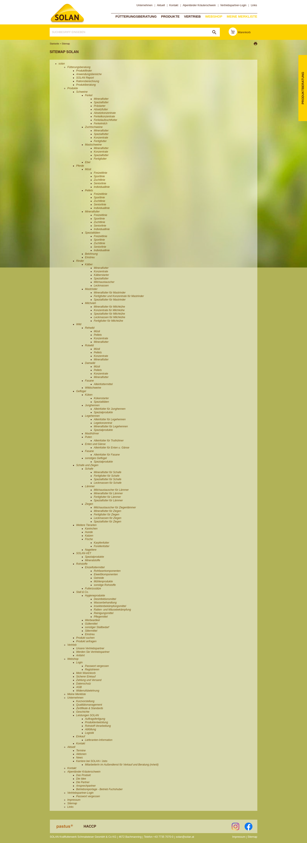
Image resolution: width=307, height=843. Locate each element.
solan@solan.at (185, 836)
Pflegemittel (101, 616)
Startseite (54, 43)
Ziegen (89, 503)
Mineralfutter (101, 98)
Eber (87, 162)
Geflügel (81, 391)
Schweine (82, 91)
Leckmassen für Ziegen (107, 518)
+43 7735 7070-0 (163, 836)
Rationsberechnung (87, 81)
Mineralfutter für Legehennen (111, 426)
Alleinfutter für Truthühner (109, 440)
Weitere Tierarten (86, 525)
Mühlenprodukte (103, 581)
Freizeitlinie (100, 172)
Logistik (89, 732)
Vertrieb (192, 16)
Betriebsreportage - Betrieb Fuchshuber (99, 789)
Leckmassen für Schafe (107, 482)
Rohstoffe (81, 563)
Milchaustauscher (104, 282)
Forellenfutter (101, 546)
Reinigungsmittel (103, 613)
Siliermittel (91, 630)
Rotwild (89, 345)
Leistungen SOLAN (87, 715)
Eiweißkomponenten (106, 574)
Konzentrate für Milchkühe (109, 310)
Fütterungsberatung (135, 16)
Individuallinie (102, 186)
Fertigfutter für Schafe (106, 475)
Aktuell (161, 5)
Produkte (170, 16)
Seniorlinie (100, 183)
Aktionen (81, 754)
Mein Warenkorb (86, 673)
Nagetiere (90, 549)
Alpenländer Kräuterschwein (199, 5)
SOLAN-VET (83, 553)
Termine (81, 750)
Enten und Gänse (95, 444)
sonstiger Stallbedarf (97, 627)
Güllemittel (91, 623)
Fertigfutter (100, 141)
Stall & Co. (82, 592)
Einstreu (90, 257)
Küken (88, 394)
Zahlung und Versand (88, 680)
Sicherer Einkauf (86, 676)
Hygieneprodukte (95, 595)
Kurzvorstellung (85, 701)
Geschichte (82, 711)
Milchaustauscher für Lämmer (111, 489)
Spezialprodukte (103, 412)
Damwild (90, 363)
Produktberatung (86, 84)
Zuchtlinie (99, 179)
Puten (88, 437)
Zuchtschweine (94, 127)
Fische (89, 539)
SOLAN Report (85, 77)
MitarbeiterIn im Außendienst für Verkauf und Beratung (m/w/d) (121, 764)
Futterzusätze (93, 588)
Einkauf (80, 736)
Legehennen (92, 415)
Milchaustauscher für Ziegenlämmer (115, 507)
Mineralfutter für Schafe (107, 472)
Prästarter (99, 105)
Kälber (89, 264)
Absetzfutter (101, 109)
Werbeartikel (92, 620)
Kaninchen (91, 528)
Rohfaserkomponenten (107, 570)
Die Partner (83, 782)
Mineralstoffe (92, 560)
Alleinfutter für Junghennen (109, 408)
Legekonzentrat (103, 422)
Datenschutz (83, 683)
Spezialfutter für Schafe (107, 479)
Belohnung (91, 253)
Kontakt (173, 5)
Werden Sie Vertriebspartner (92, 651)
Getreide (99, 577)
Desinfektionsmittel (105, 599)
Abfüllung (90, 729)
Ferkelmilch (100, 123)
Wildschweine (93, 387)
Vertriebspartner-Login (233, 5)
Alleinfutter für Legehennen (110, 419)
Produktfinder (84, 70)
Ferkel (88, 95)
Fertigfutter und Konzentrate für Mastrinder (119, 296)
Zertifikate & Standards (89, 708)
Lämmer (90, 486)
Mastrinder (91, 289)
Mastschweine (93, 144)
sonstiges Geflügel (96, 458)
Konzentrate (101, 137)
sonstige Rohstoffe (105, 585)
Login (79, 662)
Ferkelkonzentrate (104, 116)
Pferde (80, 165)
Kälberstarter (101, 275)
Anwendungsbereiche (89, 74)
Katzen (89, 535)
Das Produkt (83, 775)
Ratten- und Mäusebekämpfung (112, 609)
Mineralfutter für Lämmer (108, 493)
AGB (79, 687)
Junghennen (92, 405)
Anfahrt (80, 655)
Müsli (88, 169)
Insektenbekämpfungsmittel (110, 606)
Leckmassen (101, 285)
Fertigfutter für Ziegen (106, 514)
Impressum (73, 799)
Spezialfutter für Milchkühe (109, 313)
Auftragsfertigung (95, 718)
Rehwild (89, 327)
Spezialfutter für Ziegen (107, 521)
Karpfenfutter (101, 542)
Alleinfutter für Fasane (107, 454)
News (79, 757)
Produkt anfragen (86, 641)
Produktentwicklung (96, 722)
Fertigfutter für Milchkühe (108, 320)
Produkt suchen (85, 637)
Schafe (89, 468)
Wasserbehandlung (105, 602)
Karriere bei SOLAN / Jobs (91, 761)
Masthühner (92, 433)
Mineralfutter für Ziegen (107, 511)
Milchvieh (90, 303)
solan (67, 14)
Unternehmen (144, 5)
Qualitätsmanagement (89, 704)
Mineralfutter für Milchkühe (109, 306)
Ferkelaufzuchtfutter (105, 120)
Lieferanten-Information (98, 740)
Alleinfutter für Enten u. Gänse (111, 447)
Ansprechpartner (86, 785)
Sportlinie (99, 176)
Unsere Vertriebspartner (90, 648)
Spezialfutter (101, 102)
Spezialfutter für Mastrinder (110, 299)
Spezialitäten (92, 232)
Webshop (213, 16)
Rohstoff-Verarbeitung (98, 725)
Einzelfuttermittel (95, 567)
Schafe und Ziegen (87, 465)
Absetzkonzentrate (105, 112)
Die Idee (81, 778)
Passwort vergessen (97, 666)
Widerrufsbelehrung (87, 690)
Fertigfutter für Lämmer (107, 496)
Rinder (80, 260)
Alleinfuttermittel (103, 384)
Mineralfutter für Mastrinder (110, 292)
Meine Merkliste (242, 16)
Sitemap (66, 43)
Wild (78, 324)
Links (254, 5)
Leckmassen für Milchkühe (109, 317)
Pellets (89, 190)
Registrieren (92, 669)
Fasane (89, 380)
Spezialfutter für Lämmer (108, 500)
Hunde (89, 532)
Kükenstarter (101, 398)
